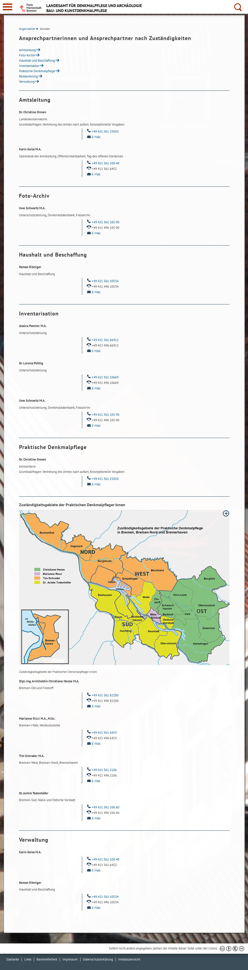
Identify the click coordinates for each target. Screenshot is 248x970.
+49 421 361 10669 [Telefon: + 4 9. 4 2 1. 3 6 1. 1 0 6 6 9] (102, 377)
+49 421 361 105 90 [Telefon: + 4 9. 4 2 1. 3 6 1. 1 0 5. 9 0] (102, 222)
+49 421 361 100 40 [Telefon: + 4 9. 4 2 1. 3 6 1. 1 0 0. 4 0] (102, 163)
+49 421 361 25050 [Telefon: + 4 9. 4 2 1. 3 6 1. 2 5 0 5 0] (102, 131)
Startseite (12, 959)
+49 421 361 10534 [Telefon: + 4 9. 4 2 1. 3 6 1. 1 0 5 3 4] (102, 281)
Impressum (70, 959)
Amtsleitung (27, 50)
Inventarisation (29, 66)
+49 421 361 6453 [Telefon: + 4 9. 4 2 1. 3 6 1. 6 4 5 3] (101, 732)
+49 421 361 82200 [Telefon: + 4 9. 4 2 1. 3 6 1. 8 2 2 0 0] (102, 695)
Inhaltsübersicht (129, 959)
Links (27, 959)
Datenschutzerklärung (98, 959)
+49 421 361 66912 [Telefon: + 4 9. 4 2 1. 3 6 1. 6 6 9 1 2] (102, 340)
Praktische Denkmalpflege (37, 71)
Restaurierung (28, 76)
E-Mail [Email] (93, 137)
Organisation (28, 29)
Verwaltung (27, 81)
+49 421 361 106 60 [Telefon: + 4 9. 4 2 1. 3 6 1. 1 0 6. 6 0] (102, 807)
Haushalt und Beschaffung (37, 60)
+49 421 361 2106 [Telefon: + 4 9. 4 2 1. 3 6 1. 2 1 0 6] (101, 770)
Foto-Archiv (27, 55)
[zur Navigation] (7, 7)
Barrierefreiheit (47, 959)
